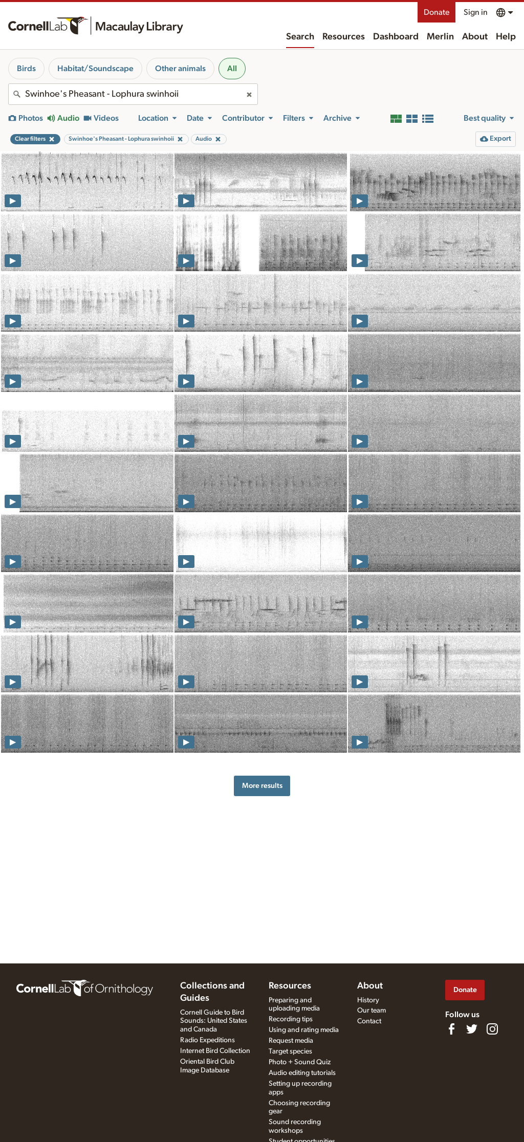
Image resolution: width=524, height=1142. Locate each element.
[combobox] (133, 94)
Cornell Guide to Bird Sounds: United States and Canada (213, 1021)
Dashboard (396, 36)
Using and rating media (304, 1030)
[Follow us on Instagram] (492, 1029)
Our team (371, 1010)
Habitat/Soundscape (95, 68)
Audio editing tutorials (302, 1073)
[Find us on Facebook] (451, 1029)
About (475, 36)
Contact (369, 1021)
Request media (291, 1040)
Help (506, 36)
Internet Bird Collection (215, 1051)
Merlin (440, 36)
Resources (343, 36)
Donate (436, 12)
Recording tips (291, 1019)
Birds (26, 68)
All (232, 68)
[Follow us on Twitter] (472, 1029)
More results (262, 785)
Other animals (180, 68)
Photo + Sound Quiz (300, 1062)
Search (300, 36)
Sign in (476, 12)
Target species (290, 1051)
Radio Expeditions (207, 1040)
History (368, 1000)
